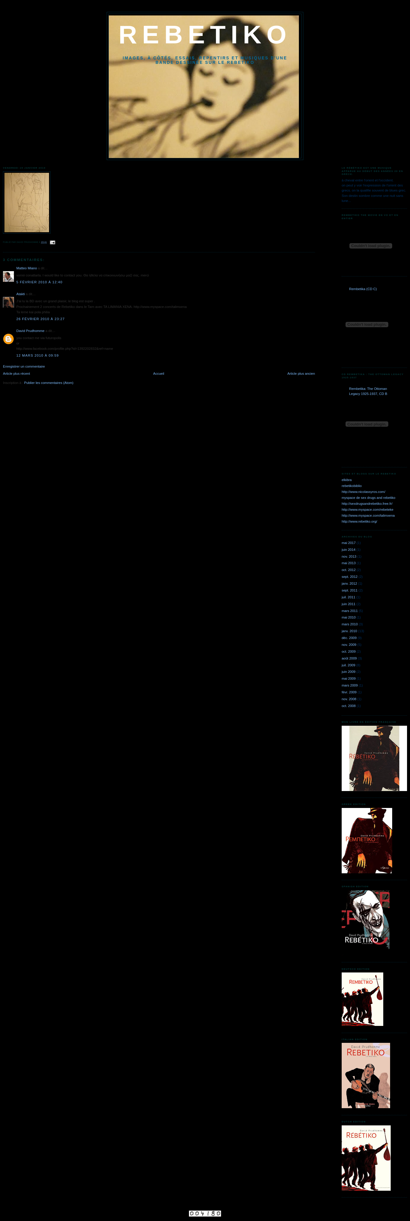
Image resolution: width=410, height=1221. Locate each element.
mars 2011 (350, 611)
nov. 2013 (349, 556)
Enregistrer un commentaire (24, 366)
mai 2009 (349, 678)
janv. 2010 (349, 631)
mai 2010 (349, 617)
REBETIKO (205, 34)
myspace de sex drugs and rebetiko (368, 497)
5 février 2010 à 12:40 (39, 282)
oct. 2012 (349, 570)
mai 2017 (349, 543)
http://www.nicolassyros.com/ (363, 492)
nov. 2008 (349, 699)
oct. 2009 (349, 651)
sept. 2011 (349, 590)
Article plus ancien (301, 373)
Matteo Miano (26, 268)
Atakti (20, 294)
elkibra (347, 480)
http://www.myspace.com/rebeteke (367, 509)
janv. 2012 (349, 583)
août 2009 (349, 658)
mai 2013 (349, 563)
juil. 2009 (348, 665)
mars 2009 (350, 685)
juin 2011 (348, 604)
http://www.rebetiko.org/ (359, 521)
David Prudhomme (30, 331)
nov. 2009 (349, 644)
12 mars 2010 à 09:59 (37, 355)
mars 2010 (350, 624)
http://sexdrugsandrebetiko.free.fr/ (367, 503)
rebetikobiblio (352, 486)
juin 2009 (348, 671)
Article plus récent (16, 373)
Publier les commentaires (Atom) (48, 383)
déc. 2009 (349, 638)
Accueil (158, 373)
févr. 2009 (349, 692)
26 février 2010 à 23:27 (40, 319)
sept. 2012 (349, 576)
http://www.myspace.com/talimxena (368, 515)
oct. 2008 (349, 706)
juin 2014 (348, 549)
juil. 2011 (348, 597)
